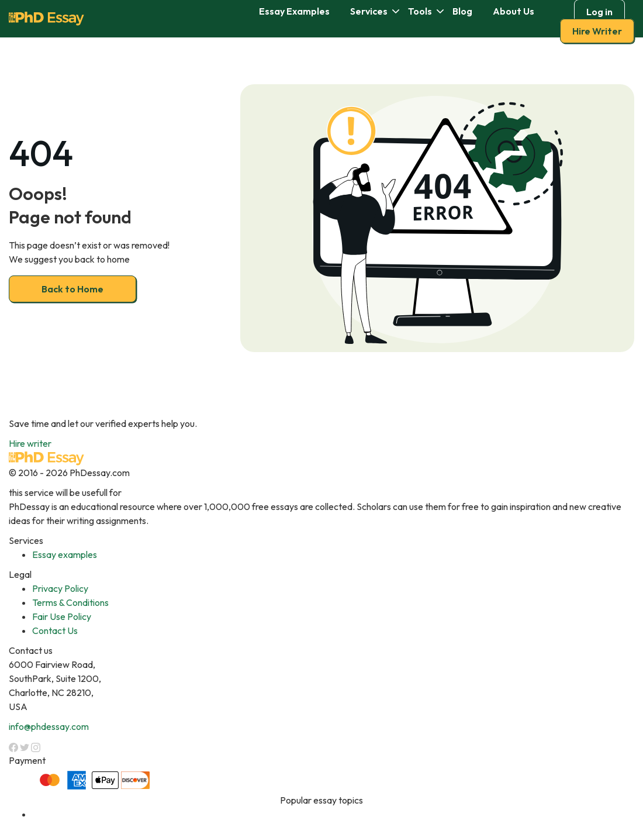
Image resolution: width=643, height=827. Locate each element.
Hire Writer (597, 31)
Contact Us (55, 630)
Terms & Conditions (70, 602)
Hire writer (30, 443)
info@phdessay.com (49, 726)
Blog (462, 11)
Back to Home (72, 289)
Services (369, 11)
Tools (420, 11)
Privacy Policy (60, 588)
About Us (513, 11)
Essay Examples (294, 11)
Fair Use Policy (61, 616)
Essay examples (64, 554)
